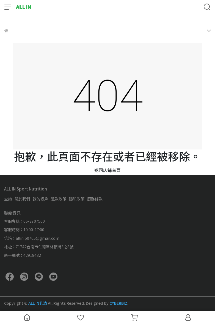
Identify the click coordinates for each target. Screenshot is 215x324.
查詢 (8, 199)
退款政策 (58, 199)
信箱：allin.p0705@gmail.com (31, 238)
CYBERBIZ (118, 303)
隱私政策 (76, 199)
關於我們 (22, 199)
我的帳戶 (40, 199)
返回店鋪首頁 (107, 170)
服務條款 (95, 199)
